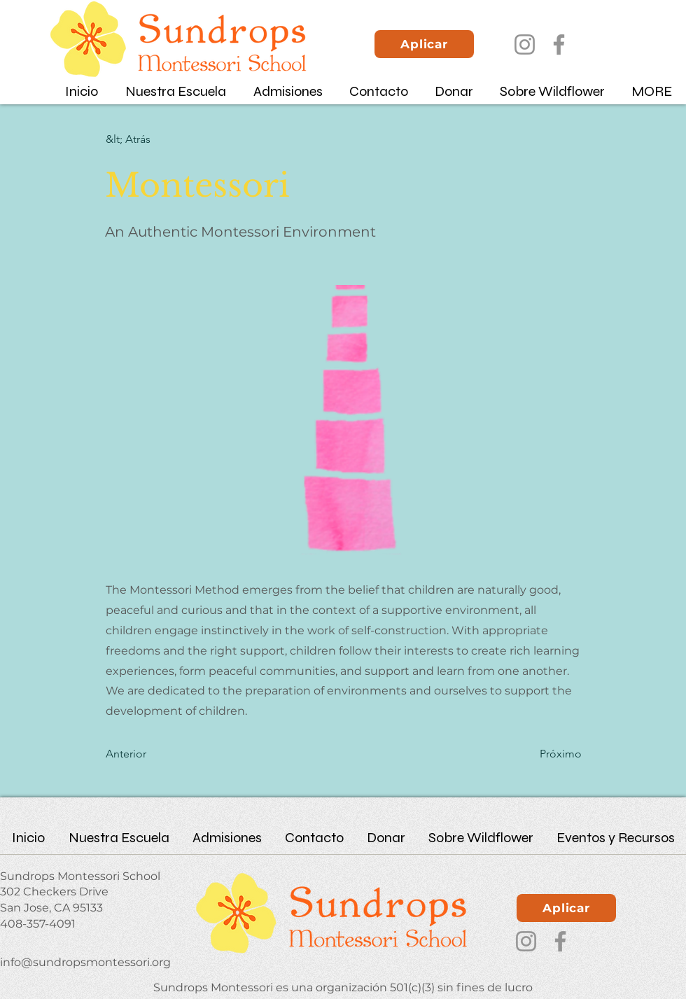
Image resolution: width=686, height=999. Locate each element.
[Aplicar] (424, 44)
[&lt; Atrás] (152, 139)
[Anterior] (152, 754)
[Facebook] (559, 44)
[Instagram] (524, 44)
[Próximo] (547, 754)
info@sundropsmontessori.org (85, 962)
